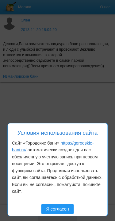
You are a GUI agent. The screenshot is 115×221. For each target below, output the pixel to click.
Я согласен (57, 209)
